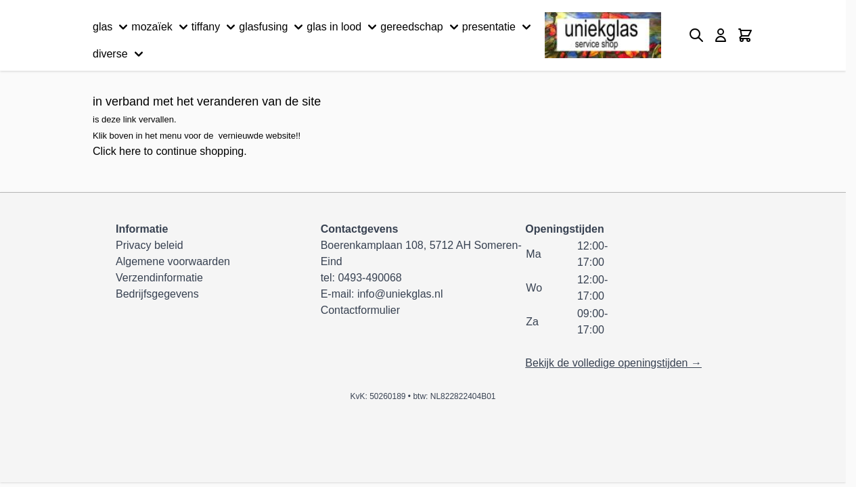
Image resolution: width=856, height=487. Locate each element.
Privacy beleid (149, 245)
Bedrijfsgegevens (157, 294)
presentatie (498, 27)
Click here (117, 151)
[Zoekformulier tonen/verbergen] (696, 35)
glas (112, 27)
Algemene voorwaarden (173, 261)
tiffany (215, 27)
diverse (120, 54)
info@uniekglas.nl (400, 294)
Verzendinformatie (159, 277)
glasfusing (273, 27)
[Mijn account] (720, 35)
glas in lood (343, 27)
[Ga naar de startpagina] (603, 35)
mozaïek (161, 27)
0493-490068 (369, 277)
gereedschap (421, 27)
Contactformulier (360, 310)
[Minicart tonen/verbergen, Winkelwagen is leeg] (745, 35)
